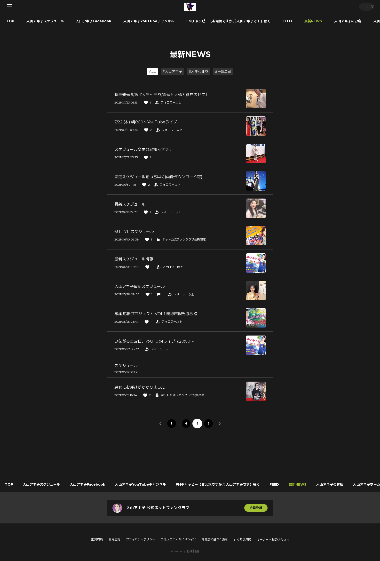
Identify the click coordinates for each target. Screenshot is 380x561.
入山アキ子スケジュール (45, 21)
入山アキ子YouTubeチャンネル (148, 21)
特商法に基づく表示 (215, 539)
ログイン (365, 6)
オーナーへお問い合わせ (273, 539)
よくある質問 (242, 539)
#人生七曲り (198, 71)
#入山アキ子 (172, 71)
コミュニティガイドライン (178, 539)
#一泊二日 (223, 71)
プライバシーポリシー (140, 539)
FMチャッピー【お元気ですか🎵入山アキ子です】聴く (228, 21)
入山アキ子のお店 (347, 21)
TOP (10, 21)
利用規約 (114, 539)
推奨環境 (97, 539)
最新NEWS (313, 21)
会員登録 (256, 508)
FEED (287, 21)
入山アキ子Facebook (93, 21)
